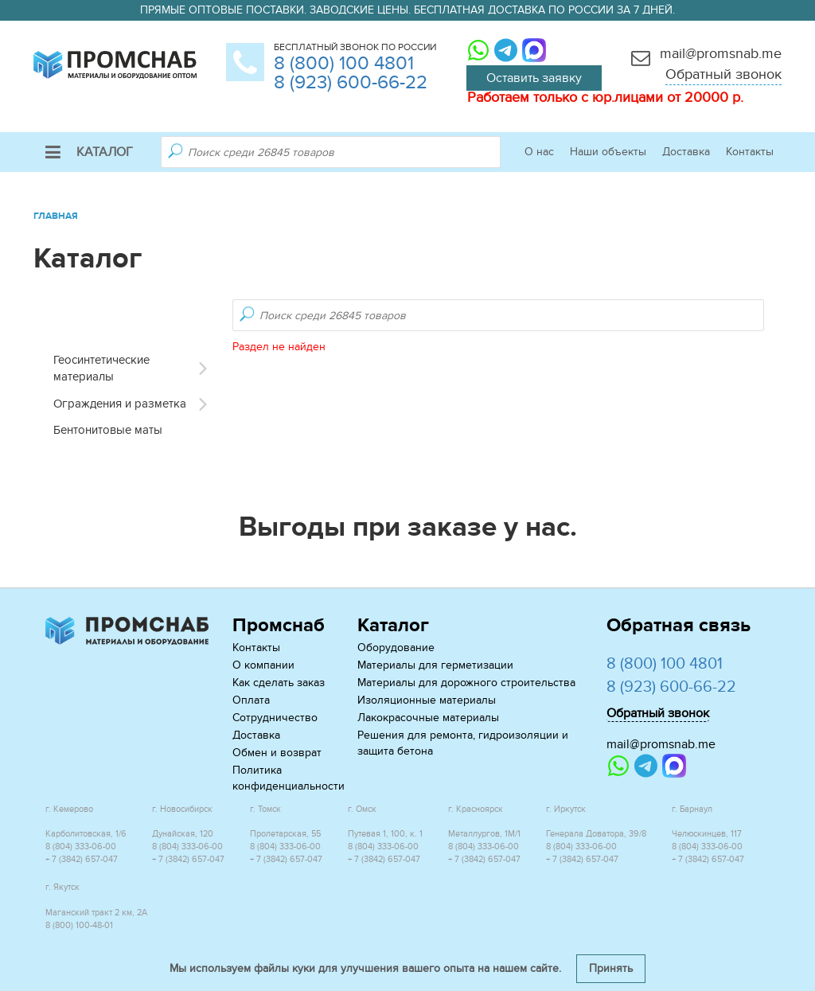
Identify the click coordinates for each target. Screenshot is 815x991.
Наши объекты (608, 151)
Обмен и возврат (277, 752)
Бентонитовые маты (107, 430)
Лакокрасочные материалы (428, 717)
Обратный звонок (723, 74)
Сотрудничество (275, 717)
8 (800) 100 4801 (344, 63)
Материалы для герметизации (435, 665)
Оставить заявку (534, 78)
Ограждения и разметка (119, 403)
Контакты (750, 151)
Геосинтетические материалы (101, 368)
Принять (611, 968)
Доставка (686, 151)
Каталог (89, 152)
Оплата (251, 700)
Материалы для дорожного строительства (466, 682)
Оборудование (396, 647)
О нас (539, 151)
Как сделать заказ (278, 682)
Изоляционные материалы (426, 700)
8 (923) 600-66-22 (350, 82)
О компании (263, 665)
